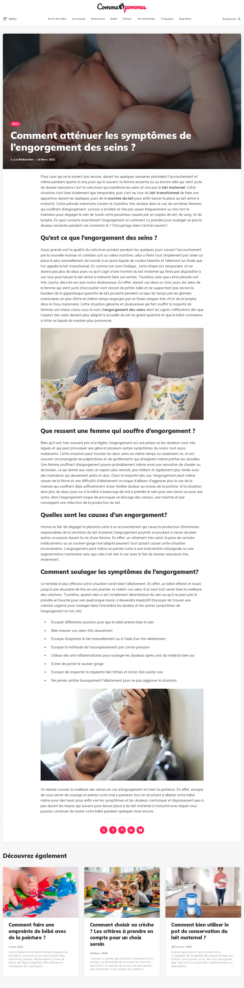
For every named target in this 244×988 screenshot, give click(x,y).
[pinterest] (122, 830)
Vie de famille (146, 18)
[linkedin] (131, 830)
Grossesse (78, 18)
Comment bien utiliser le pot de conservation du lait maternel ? (200, 931)
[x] (104, 830)
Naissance (98, 18)
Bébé (113, 18)
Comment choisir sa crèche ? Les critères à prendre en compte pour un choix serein (122, 934)
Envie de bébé (57, 18)
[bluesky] (140, 830)
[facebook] (113, 830)
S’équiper (167, 18)
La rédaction (23, 159)
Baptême (185, 18)
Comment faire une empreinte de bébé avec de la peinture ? (37, 931)
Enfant (127, 18)
